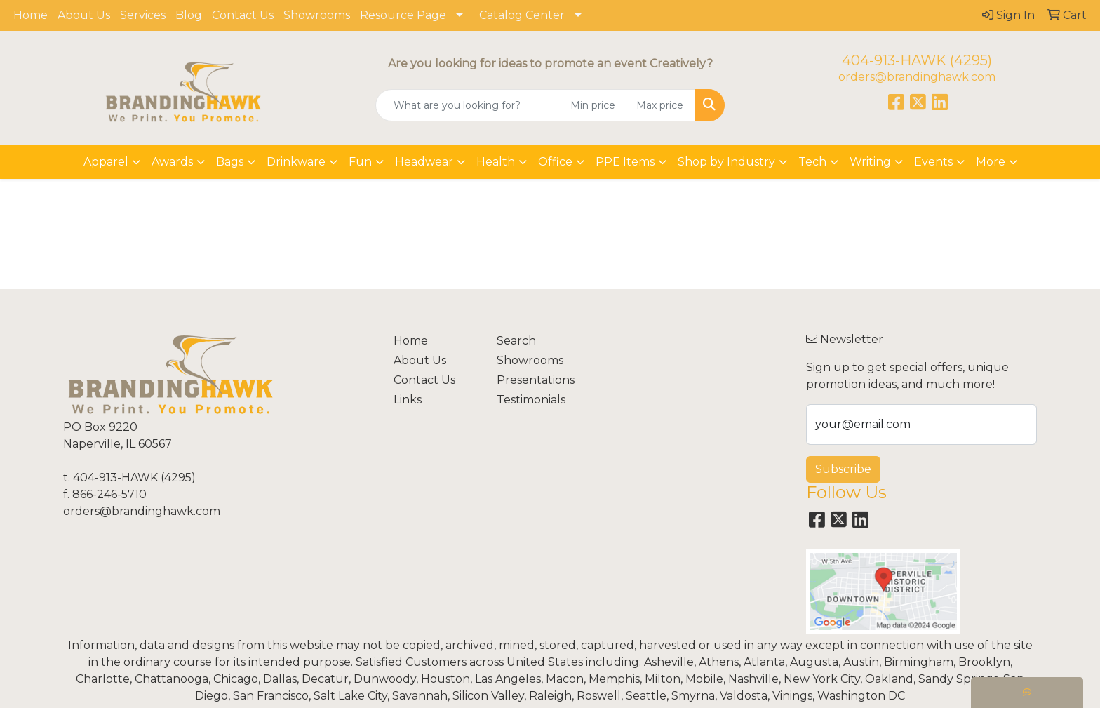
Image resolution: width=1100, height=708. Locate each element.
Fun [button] (360, 161)
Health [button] (495, 161)
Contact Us (243, 15)
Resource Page (403, 15)
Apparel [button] (105, 161)
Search (516, 340)
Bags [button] (229, 161)
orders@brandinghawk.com (916, 77)
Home (30, 15)
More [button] (990, 161)
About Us (84, 15)
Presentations (536, 380)
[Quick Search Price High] (662, 105)
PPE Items (625, 161)
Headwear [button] (424, 161)
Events (933, 161)
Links (408, 399)
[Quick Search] (469, 105)
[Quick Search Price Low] (596, 105)
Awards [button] (172, 161)
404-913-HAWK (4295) (917, 60)
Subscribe (843, 469)
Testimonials (531, 399)
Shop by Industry (726, 161)
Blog (188, 15)
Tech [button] (812, 161)
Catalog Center (522, 15)
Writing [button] (870, 161)
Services (143, 15)
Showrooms (316, 15)
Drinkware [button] (296, 161)
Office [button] (555, 161)
